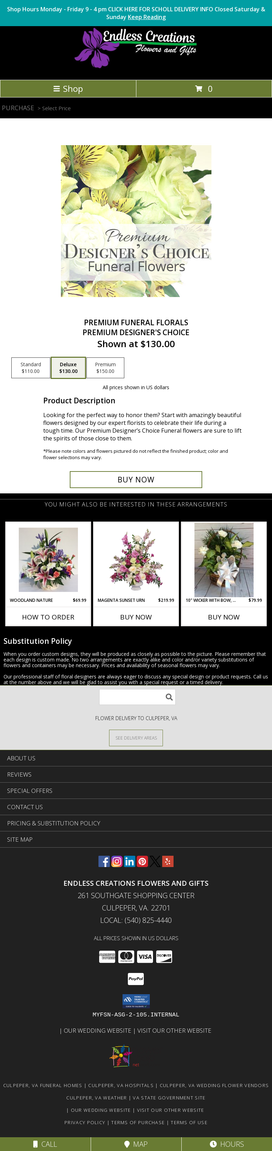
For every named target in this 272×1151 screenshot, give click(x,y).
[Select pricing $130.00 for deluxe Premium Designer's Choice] (68, 368)
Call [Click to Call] (45, 1144)
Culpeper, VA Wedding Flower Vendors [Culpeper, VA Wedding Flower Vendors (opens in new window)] (214, 1085)
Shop (68, 88)
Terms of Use (189, 1122)
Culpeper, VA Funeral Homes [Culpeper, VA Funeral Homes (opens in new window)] (43, 1085)
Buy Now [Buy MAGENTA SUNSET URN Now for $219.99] (136, 617)
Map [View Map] (136, 1144)
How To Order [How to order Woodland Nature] (48, 617)
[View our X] (155, 865)
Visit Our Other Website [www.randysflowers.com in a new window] (175, 1030)
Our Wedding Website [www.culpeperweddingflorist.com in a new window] (98, 1030)
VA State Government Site (169, 1097)
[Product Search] (137, 697)
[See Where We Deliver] (136, 737)
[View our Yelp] (168, 865)
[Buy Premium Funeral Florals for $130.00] (136, 479)
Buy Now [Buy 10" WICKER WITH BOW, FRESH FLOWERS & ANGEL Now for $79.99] (224, 617)
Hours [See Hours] (227, 1144)
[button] (136, 1001)
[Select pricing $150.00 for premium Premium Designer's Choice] (105, 368)
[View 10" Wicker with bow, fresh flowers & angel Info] (224, 560)
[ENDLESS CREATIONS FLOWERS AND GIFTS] (136, 69)
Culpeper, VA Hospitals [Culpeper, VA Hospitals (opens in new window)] (121, 1085)
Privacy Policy (84, 1122)
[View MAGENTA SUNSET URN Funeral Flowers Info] (136, 559)
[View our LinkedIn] (129, 865)
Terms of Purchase (138, 1122)
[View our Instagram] (117, 865)
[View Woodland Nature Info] (48, 560)
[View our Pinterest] (142, 865)
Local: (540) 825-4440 (136, 920)
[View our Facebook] (104, 865)
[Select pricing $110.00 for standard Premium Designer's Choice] (31, 368)
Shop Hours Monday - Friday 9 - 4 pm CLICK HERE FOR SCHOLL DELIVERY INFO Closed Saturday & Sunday (136, 13)
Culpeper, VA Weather (96, 1097)
